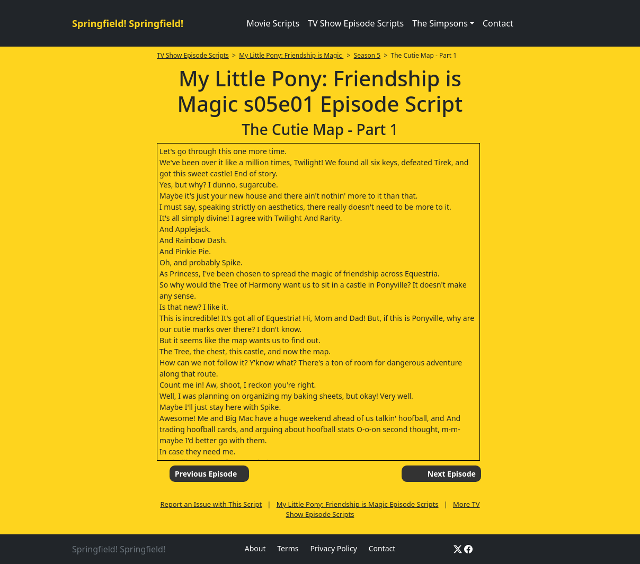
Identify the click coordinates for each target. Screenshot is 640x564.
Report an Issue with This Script (211, 504)
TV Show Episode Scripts (356, 23)
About (255, 548)
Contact (498, 23)
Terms (287, 548)
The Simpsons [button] (440, 23)
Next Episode (452, 474)
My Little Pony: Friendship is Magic (291, 55)
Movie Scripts (272, 23)
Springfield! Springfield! (127, 23)
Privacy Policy (333, 548)
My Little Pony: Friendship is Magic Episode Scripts (358, 504)
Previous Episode (206, 474)
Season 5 (367, 55)
